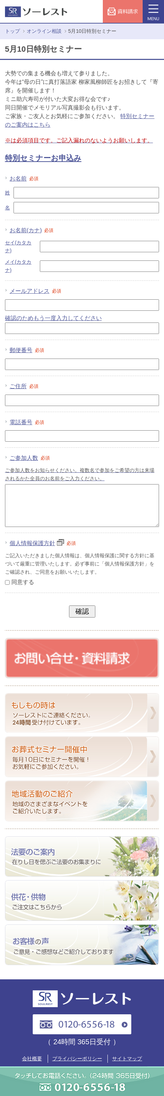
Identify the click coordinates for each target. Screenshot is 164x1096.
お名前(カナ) (32, 230)
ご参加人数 (30, 458)
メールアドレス (36, 291)
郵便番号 (27, 350)
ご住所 (24, 386)
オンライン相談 (44, 31)
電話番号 (27, 422)
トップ (12, 31)
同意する (22, 591)
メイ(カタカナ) (18, 266)
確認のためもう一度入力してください (53, 318)
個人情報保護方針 (37, 552)
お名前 (24, 179)
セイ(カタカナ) (18, 246)
